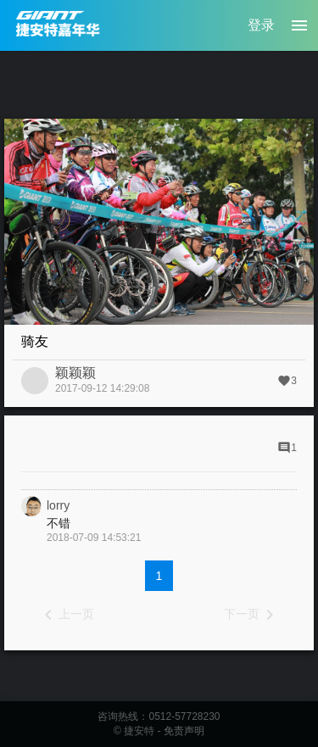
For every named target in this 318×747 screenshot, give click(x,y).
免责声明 (184, 731)
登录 (261, 25)
